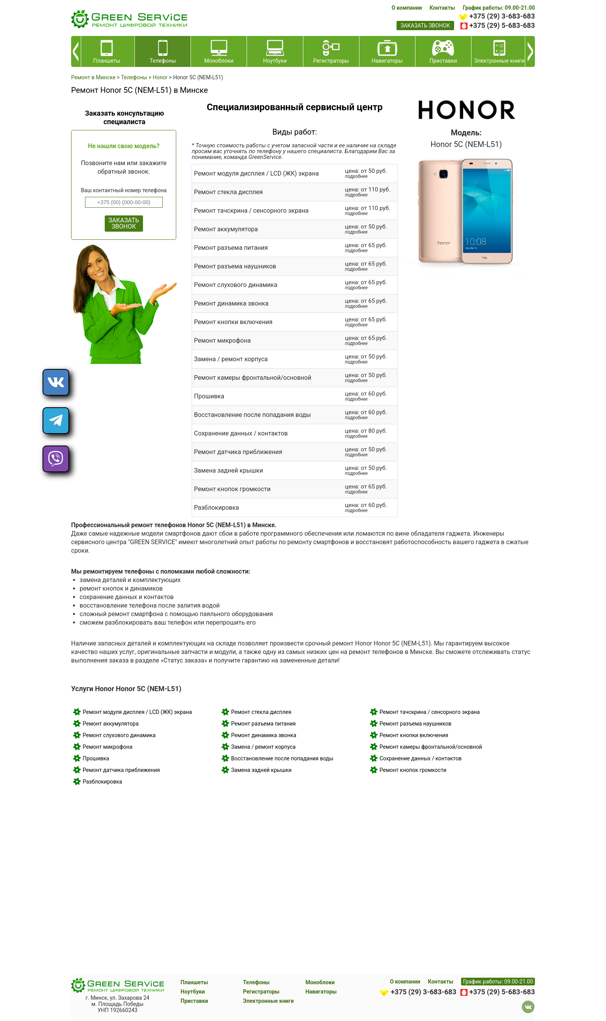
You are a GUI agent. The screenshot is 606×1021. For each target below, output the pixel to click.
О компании (407, 8)
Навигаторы (321, 992)
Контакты (442, 8)
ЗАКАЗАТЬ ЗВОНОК (124, 223)
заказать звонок (425, 25)
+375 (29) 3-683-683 (502, 16)
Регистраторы (261, 992)
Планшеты (194, 982)
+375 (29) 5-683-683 (502, 25)
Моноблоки (320, 982)
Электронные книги (268, 1001)
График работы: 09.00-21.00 (499, 8)
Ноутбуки (192, 992)
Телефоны (256, 982)
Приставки (194, 1001)
